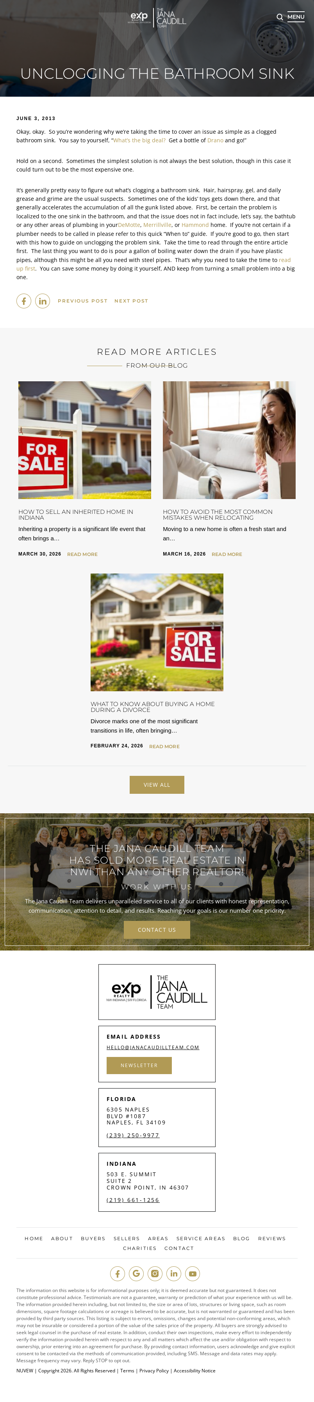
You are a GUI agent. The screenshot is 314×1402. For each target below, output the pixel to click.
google (136, 1273)
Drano (215, 140)
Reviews (272, 1238)
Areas (158, 1238)
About (62, 1238)
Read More (82, 554)
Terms (127, 1370)
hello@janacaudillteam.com (154, 1047)
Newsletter (140, 1065)
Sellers (127, 1238)
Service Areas (201, 1238)
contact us (157, 929)
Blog (241, 1238)
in (173, 1273)
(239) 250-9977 (133, 1135)
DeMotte (129, 224)
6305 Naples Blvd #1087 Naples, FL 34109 (136, 1116)
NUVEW (24, 1370)
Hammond (195, 224)
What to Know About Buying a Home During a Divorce (153, 706)
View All (157, 784)
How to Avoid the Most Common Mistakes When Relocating (218, 514)
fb (117, 1273)
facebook (23, 301)
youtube (192, 1273)
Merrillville (157, 224)
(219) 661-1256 (133, 1200)
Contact (179, 1248)
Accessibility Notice (195, 1370)
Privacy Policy (154, 1370)
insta (155, 1273)
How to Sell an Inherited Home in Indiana (75, 514)
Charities (140, 1248)
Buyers (93, 1238)
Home (34, 1238)
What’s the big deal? (139, 140)
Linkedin (42, 301)
